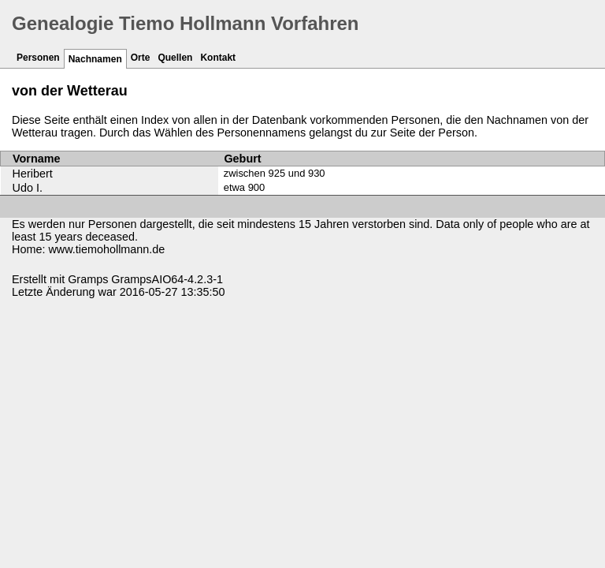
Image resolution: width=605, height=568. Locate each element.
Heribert (33, 173)
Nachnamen (95, 59)
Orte (140, 57)
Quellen (175, 57)
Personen (38, 57)
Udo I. (28, 187)
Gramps (88, 279)
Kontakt (218, 57)
